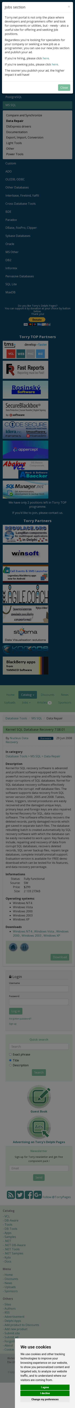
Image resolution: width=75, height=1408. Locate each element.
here (46, 58)
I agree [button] (45, 1387)
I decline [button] (45, 1393)
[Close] (69, 6)
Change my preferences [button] (45, 1399)
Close (64, 88)
